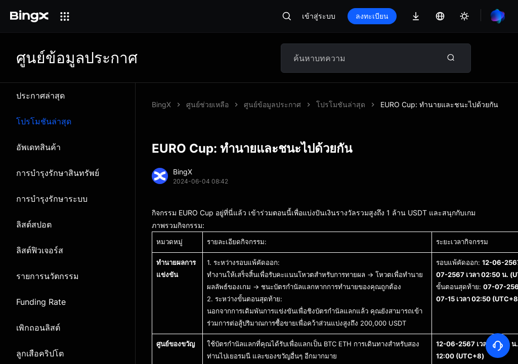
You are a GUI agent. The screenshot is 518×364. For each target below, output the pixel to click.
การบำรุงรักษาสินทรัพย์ (57, 173)
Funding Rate (41, 302)
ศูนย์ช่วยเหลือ (207, 104)
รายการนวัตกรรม (47, 276)
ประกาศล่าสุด (40, 95)
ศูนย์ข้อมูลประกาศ (272, 104)
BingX (161, 104)
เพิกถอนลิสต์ (38, 328)
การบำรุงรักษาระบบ (52, 199)
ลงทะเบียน (372, 16)
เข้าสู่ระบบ (318, 16)
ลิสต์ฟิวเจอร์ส (39, 250)
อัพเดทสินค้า (38, 147)
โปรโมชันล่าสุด (43, 121)
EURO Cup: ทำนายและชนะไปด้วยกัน (439, 104)
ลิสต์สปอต (34, 224)
